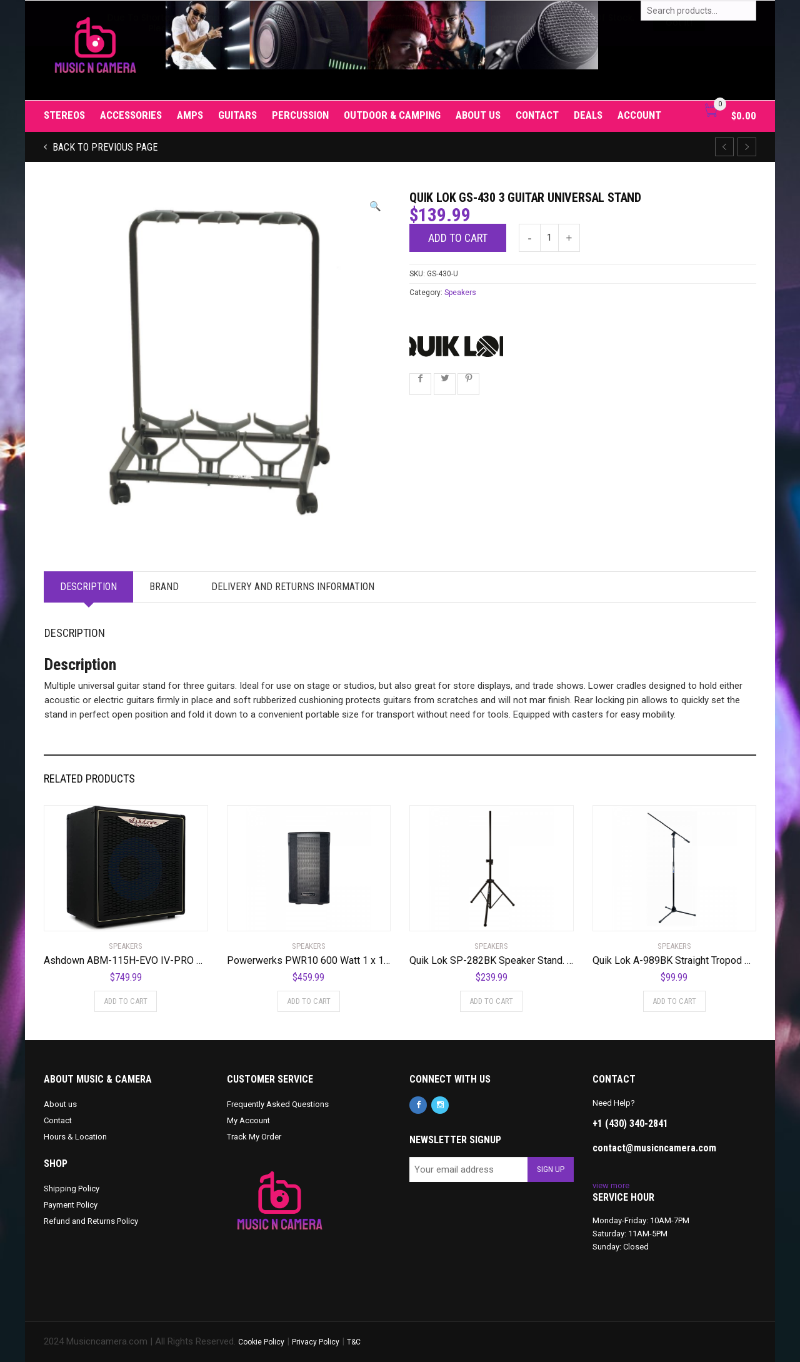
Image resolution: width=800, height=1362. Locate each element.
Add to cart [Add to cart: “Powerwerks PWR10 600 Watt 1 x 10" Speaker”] (309, 1001)
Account (639, 115)
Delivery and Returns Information (292, 587)
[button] (375, 206)
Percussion (300, 115)
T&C (354, 1342)
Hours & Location (75, 1136)
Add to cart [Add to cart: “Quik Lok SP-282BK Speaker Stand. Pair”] (491, 1001)
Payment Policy (71, 1204)
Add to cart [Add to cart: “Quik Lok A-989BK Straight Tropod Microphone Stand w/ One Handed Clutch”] (674, 1001)
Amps (190, 115)
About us (478, 115)
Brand (164, 587)
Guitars (237, 115)
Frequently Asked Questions (278, 1104)
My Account (248, 1120)
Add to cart (458, 237)
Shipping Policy (71, 1188)
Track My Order (254, 1136)
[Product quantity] (549, 238)
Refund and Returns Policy (91, 1221)
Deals (588, 115)
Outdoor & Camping (392, 115)
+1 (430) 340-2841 (630, 1123)
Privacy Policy (315, 1342)
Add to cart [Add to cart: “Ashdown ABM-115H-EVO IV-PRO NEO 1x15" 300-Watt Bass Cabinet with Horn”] (126, 1001)
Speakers (460, 292)
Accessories (131, 115)
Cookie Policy (261, 1342)
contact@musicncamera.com (654, 1148)
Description (88, 587)
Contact (537, 115)
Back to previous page (104, 147)
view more (610, 1185)
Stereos (64, 115)
